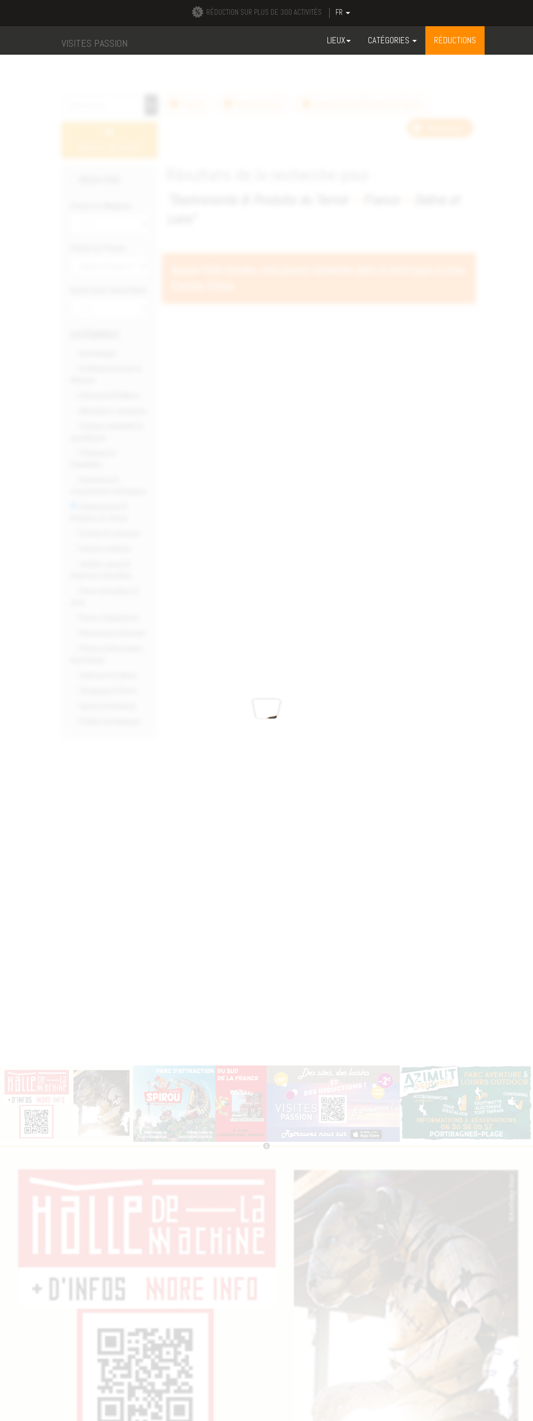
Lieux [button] (339, 40)
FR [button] (342, 12)
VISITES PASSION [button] (95, 43)
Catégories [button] (392, 40)
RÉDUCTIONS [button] (455, 40)
